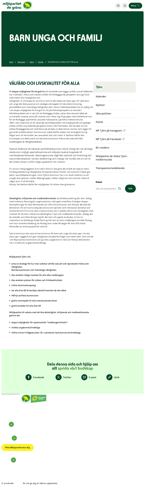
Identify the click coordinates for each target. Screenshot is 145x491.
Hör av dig (9, 462)
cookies (18, 483)
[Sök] (125, 6)
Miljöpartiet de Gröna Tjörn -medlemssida (112, 158)
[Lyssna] (118, 6)
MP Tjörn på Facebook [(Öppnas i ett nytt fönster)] (108, 139)
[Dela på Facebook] (34, 377)
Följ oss (8, 426)
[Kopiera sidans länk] (113, 377)
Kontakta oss (3, 463)
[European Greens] (38, 402)
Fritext (99, 182)
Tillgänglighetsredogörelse (6, 442)
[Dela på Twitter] (63, 377)
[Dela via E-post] (88, 377)
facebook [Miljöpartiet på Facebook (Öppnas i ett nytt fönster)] (3, 427)
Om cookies (3, 441)
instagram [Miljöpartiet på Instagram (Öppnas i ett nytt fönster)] (3, 428)
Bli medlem (102, 147)
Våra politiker (103, 113)
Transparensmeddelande (110, 168)
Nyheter (100, 105)
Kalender (101, 96)
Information (9, 440)
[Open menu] (135, 6)
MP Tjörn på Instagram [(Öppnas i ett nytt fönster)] (109, 130)
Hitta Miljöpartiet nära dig (17, 448)
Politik (99, 122)
